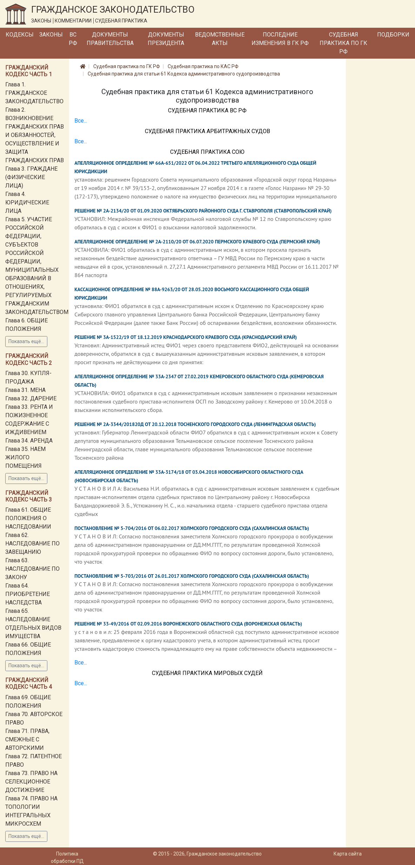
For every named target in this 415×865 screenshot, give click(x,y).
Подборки (393, 34)
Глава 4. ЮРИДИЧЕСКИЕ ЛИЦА (27, 202)
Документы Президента (166, 38)
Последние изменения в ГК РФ (280, 38)
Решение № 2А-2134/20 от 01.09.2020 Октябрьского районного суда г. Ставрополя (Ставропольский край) (203, 211)
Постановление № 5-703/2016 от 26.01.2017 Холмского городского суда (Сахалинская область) (191, 576)
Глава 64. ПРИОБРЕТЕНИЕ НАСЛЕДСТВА (27, 594)
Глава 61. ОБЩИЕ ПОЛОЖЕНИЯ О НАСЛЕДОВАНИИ (28, 518)
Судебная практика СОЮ (207, 152)
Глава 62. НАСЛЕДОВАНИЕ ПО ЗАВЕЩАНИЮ (32, 543)
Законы (51, 34)
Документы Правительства (110, 38)
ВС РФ (73, 38)
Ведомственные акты (220, 38)
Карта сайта (348, 854)
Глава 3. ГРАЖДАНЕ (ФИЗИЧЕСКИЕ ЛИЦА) (31, 177)
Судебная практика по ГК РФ (343, 43)
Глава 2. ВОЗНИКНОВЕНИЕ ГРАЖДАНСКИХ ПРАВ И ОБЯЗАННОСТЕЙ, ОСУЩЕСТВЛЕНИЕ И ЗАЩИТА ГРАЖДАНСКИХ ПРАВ (34, 135)
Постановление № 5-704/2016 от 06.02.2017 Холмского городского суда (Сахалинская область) (191, 528)
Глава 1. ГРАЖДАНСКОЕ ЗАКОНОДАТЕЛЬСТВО (34, 93)
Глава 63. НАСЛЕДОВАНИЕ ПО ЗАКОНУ (32, 569)
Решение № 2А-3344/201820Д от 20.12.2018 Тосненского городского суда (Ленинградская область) (195, 424)
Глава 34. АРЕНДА (29, 440)
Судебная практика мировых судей (207, 673)
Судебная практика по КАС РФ (203, 66)
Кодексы (20, 34)
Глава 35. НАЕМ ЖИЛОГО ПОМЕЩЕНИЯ (25, 457)
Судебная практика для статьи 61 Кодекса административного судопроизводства (184, 74)
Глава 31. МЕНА (25, 390)
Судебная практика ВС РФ (207, 110)
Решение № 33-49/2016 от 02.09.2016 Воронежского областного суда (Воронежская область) (188, 624)
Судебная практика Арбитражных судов (207, 131)
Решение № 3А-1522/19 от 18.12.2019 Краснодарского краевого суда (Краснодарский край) (185, 337)
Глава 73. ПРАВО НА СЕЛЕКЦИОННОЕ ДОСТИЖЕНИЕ (31, 781)
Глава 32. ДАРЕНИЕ (30, 398)
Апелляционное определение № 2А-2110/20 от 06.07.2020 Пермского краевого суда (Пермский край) (197, 241)
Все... (80, 120)
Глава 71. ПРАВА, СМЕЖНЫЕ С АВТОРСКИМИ (27, 739)
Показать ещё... (26, 341)
